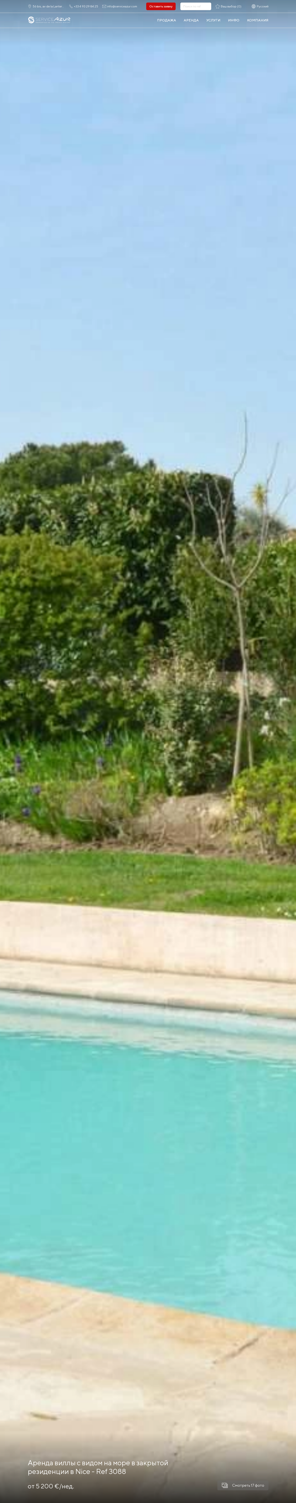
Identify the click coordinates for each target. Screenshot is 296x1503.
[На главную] (49, 20)
